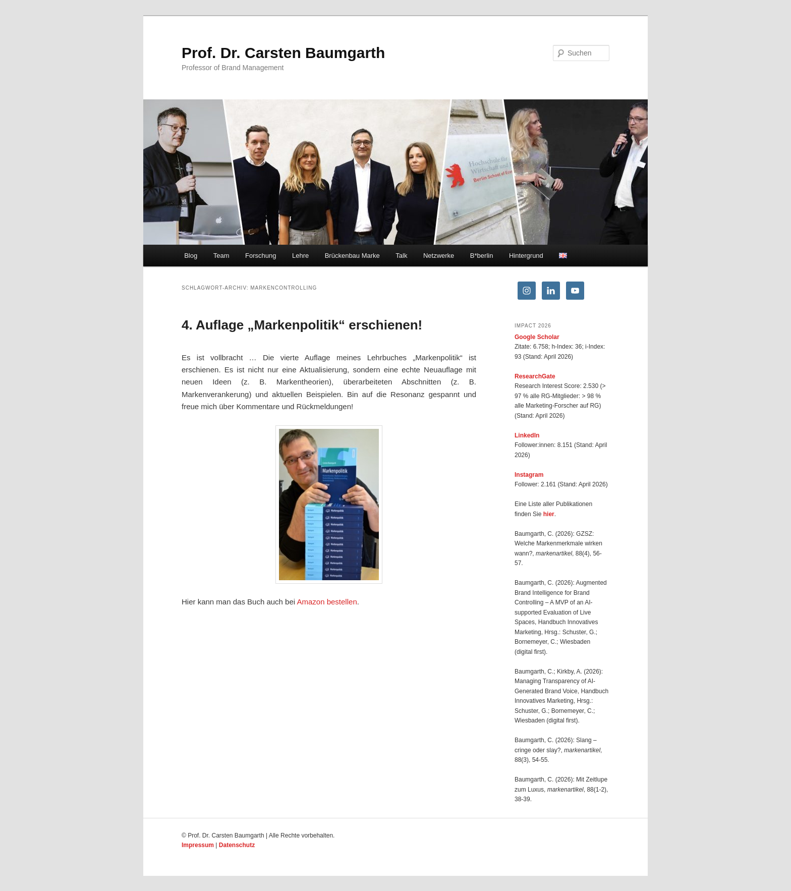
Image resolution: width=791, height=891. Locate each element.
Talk (401, 255)
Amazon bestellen (327, 601)
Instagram (529, 474)
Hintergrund (526, 255)
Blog (190, 255)
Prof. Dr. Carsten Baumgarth (283, 52)
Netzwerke (438, 255)
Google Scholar (537, 337)
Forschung (260, 255)
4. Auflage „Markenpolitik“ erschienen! (302, 324)
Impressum (198, 845)
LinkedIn (527, 435)
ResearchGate (535, 376)
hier (548, 514)
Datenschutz (237, 845)
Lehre (300, 255)
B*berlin (481, 255)
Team (221, 255)
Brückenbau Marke (352, 255)
